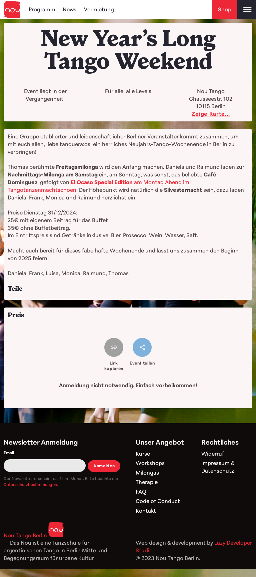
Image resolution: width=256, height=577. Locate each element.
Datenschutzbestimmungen (30, 484)
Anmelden (104, 465)
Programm (42, 9)
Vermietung (99, 9)
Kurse (143, 453)
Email (9, 452)
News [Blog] (69, 9)
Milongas (147, 472)
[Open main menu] (246, 9)
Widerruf (212, 453)
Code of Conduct (158, 501)
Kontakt (146, 510)
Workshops (150, 463)
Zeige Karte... (211, 113)
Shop (224, 9)
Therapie (147, 482)
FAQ (141, 491)
